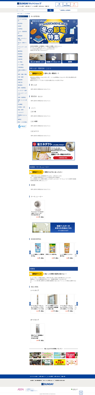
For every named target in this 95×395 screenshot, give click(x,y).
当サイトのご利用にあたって (48, 380)
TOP (81, 393)
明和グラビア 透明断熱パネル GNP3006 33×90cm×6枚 (37, 337)
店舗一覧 (47, 6)
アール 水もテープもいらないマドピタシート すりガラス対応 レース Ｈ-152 (37, 307)
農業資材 (20, 35)
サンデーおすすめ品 (22, 20)
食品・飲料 (20, 109)
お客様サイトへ (30, 389)
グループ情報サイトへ (32, 390)
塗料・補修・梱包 (22, 74)
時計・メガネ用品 (22, 122)
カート (74, 5)
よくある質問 (35, 6)
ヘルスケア (20, 112)
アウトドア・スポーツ (22, 47)
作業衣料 (20, 59)
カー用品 (20, 62)
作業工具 (20, 82)
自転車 (19, 26)
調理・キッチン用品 (22, 100)
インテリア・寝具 (22, 90)
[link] (22, 127)
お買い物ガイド (28, 6)
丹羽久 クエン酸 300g (51, 254)
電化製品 (20, 85)
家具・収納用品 (22, 87)
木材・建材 (20, 77)
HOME (18, 13)
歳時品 (19, 119)
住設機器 (20, 104)
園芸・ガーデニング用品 (22, 39)
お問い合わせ (41, 6)
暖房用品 (20, 51)
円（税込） (40, 217)
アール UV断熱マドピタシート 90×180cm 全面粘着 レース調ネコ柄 (52, 307)
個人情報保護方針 (38, 380)
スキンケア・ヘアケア (22, 94)
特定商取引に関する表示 (60, 380)
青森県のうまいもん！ (22, 116)
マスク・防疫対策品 (22, 32)
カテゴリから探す (20, 6)
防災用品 (20, 23)
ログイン (59, 5)
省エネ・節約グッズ (22, 43)
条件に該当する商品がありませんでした (40, 89)
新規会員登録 (67, 5)
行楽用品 (20, 28)
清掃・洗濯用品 (22, 97)
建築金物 (20, 79)
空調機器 (20, 56)
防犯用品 (20, 53)
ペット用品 (20, 64)
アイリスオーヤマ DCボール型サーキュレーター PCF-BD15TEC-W (37, 213)
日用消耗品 (20, 67)
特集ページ (22, 13)
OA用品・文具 (21, 107)
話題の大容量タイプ (22, 70)
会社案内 (32, 380)
